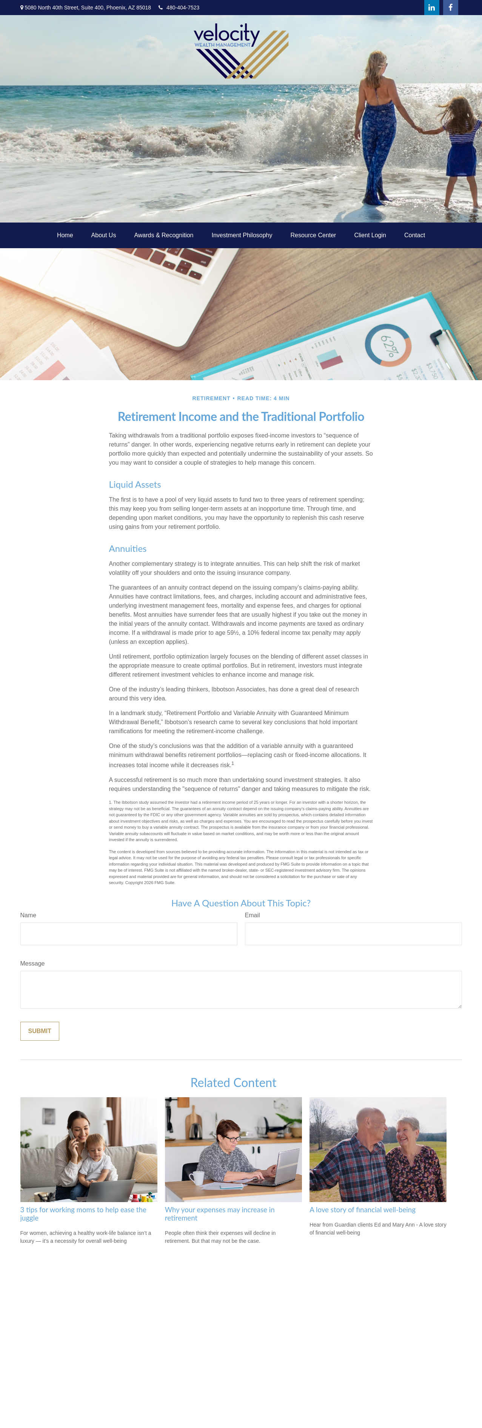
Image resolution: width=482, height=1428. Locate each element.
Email (252, 915)
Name (28, 915)
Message (32, 963)
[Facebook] (450, 7)
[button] (65, 235)
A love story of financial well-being (363, 1209)
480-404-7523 (179, 8)
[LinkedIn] (431, 7)
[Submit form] (39, 1031)
